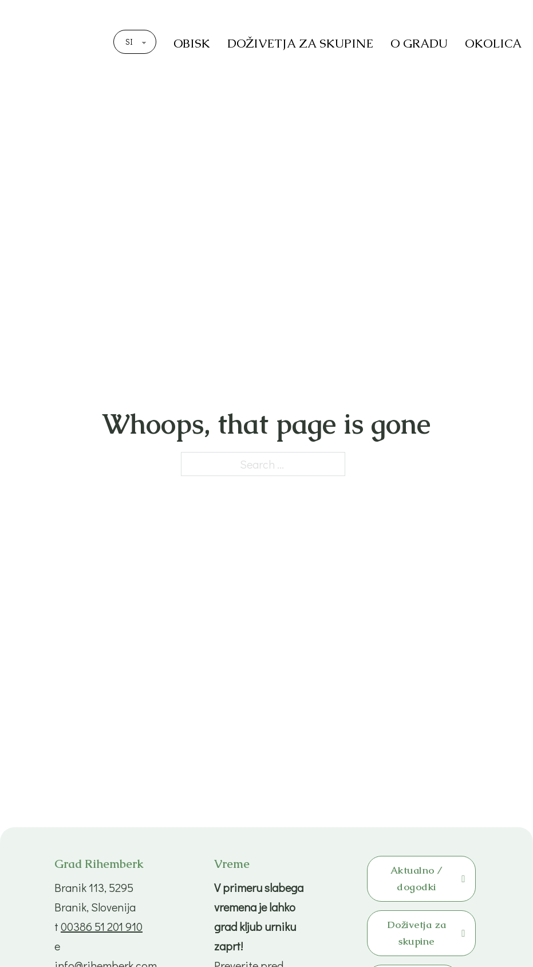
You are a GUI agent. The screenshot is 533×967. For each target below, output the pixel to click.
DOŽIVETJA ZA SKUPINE (300, 43)
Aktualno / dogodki (427, 878)
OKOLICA (493, 43)
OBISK (191, 43)
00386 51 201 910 (102, 926)
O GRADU (419, 43)
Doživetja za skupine (426, 933)
